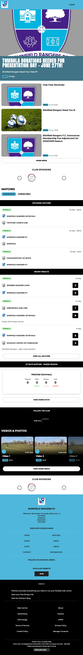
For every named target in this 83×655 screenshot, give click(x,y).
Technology (22, 620)
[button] (79, 76)
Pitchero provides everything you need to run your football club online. (41, 591)
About (60, 608)
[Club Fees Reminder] (21, 95)
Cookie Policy (22, 631)
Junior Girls (24, 194)
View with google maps (41, 528)
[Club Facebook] (39, 415)
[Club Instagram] (44, 415)
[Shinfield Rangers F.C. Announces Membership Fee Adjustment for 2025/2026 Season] (21, 145)
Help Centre (22, 608)
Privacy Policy (60, 625)
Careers (60, 614)
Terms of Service (22, 625)
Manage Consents (60, 631)
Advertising (22, 614)
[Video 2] (51, 446)
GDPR (60, 620)
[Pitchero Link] (47, 421)
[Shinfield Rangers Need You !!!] (21, 120)
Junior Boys (9, 194)
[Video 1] (17, 446)
